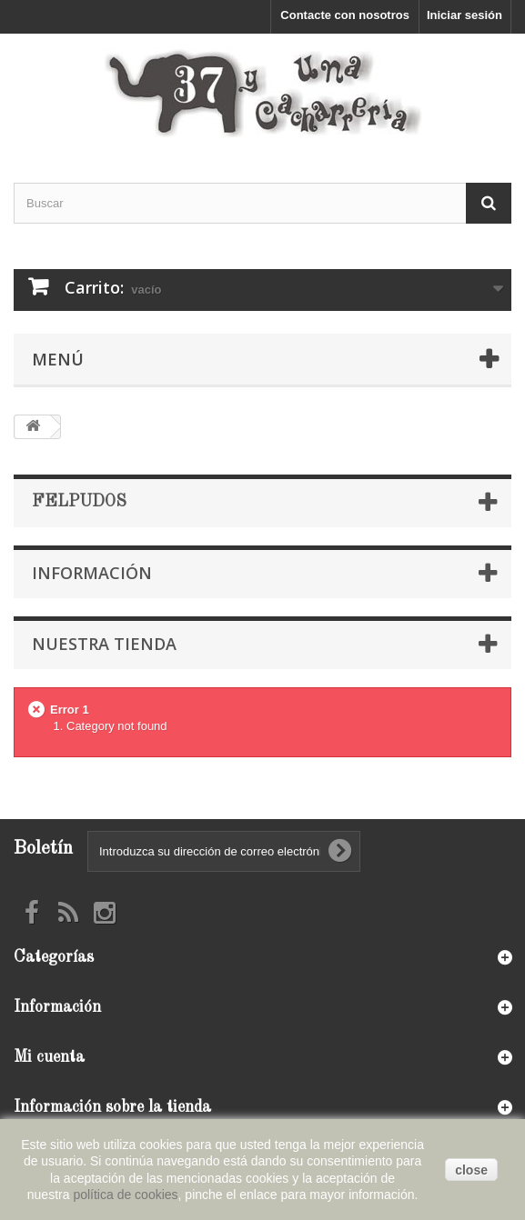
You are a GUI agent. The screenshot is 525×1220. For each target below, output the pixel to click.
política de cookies (125, 1194)
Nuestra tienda (104, 644)
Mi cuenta (49, 1057)
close (471, 1170)
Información (92, 573)
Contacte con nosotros (344, 15)
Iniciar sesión (464, 15)
